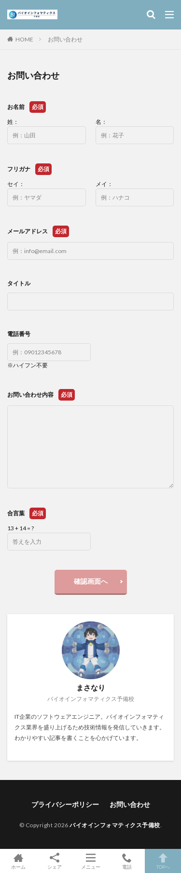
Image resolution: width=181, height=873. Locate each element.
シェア (54, 861)
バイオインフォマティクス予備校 (115, 825)
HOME (24, 39)
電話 (127, 861)
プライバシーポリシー (65, 804)
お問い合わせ (65, 39)
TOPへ (163, 861)
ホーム (18, 861)
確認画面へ (91, 581)
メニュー (90, 861)
